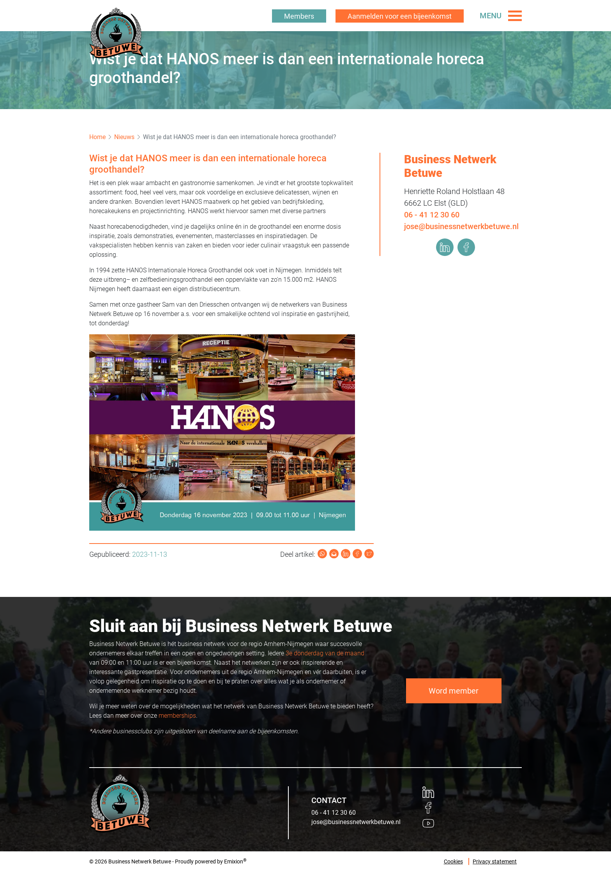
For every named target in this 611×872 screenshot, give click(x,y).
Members (299, 16)
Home (97, 137)
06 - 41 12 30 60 (431, 214)
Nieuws (124, 137)
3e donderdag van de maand (325, 653)
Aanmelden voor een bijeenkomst (400, 16)
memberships (177, 715)
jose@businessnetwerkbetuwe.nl (461, 226)
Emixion (233, 861)
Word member (454, 690)
